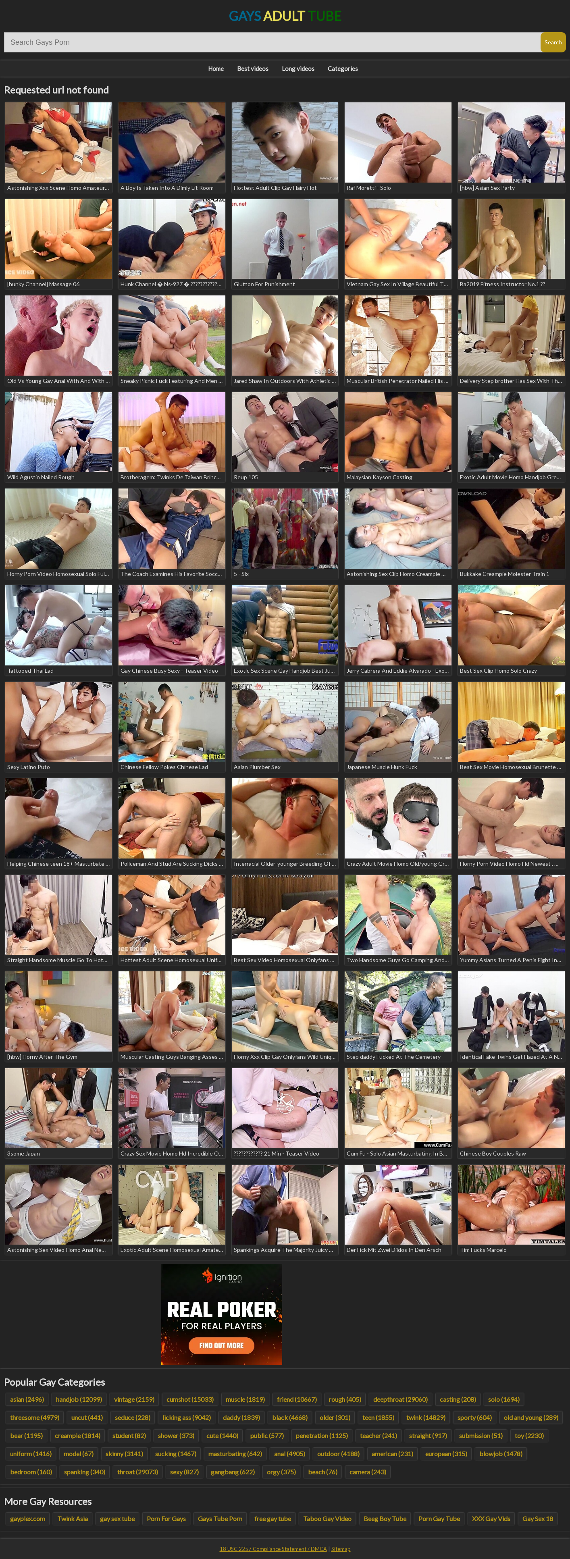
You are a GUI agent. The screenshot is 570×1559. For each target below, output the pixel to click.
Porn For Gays (166, 1518)
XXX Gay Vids (491, 1518)
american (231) (392, 1453)
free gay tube (272, 1518)
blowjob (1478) (500, 1453)
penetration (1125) (322, 1435)
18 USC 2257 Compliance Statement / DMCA (273, 1549)
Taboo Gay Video (327, 1518)
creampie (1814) (77, 1435)
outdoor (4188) (338, 1453)
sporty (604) (475, 1417)
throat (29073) (137, 1472)
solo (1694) (504, 1399)
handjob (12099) (79, 1399)
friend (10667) (297, 1399)
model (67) (79, 1453)
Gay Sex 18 (537, 1518)
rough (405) (345, 1399)
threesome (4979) (34, 1417)
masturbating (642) (235, 1453)
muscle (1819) (245, 1399)
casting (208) (458, 1399)
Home (216, 68)
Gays (285, 16)
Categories (343, 68)
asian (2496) (27, 1399)
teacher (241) (378, 1435)
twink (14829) (425, 1417)
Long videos (298, 68)
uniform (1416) (31, 1453)
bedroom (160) (31, 1472)
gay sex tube (117, 1518)
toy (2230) (529, 1435)
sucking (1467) (175, 1453)
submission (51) (481, 1435)
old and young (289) (531, 1417)
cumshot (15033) (190, 1399)
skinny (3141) (124, 1453)
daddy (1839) (241, 1417)
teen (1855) (378, 1417)
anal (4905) (289, 1453)
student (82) (129, 1435)
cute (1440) (222, 1435)
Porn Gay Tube (439, 1518)
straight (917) (428, 1435)
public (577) (267, 1435)
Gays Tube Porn (220, 1518)
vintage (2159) (134, 1399)
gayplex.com (27, 1518)
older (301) (335, 1417)
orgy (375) (281, 1472)
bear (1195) (26, 1435)
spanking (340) (84, 1472)
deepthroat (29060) (400, 1399)
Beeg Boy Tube (385, 1518)
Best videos (252, 68)
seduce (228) (132, 1417)
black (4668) (290, 1417)
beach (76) (322, 1472)
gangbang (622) (233, 1472)
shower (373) (176, 1435)
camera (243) (367, 1472)
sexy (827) (184, 1472)
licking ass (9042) (186, 1417)
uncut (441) (87, 1417)
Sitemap (341, 1549)
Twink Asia (72, 1518)
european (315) (446, 1453)
